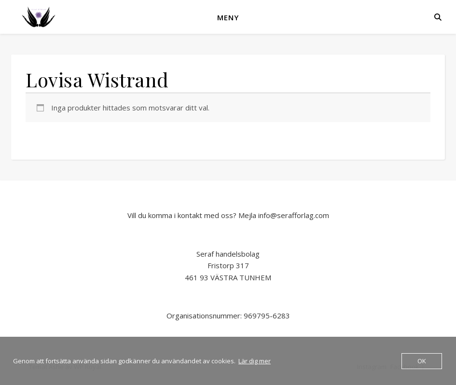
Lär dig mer (254, 361)
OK (421, 361)
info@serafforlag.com (293, 215)
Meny (228, 17)
